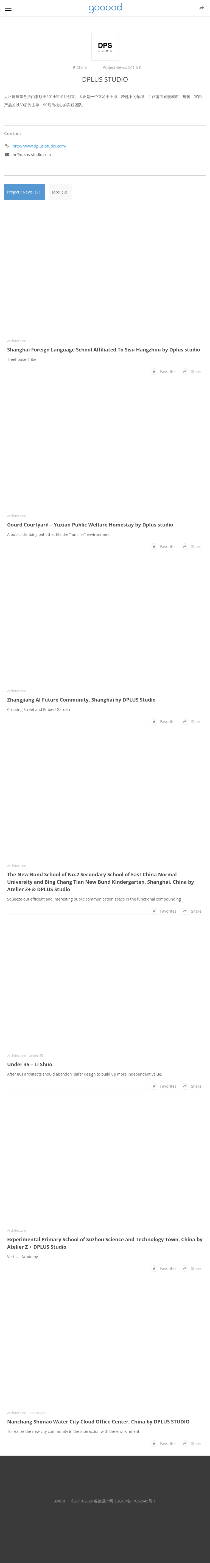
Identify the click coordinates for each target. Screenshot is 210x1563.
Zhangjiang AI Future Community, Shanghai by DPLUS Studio (81, 699)
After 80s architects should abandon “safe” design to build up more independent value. (84, 1074)
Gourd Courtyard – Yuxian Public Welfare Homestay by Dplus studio (90, 524)
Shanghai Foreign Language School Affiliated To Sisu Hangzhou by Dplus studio (103, 349)
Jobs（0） (60, 192)
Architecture (16, 341)
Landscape (37, 1413)
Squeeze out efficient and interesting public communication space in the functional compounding (94, 899)
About (59, 1501)
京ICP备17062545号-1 (136, 1501)
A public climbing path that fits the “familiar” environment (58, 534)
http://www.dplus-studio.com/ (39, 146)
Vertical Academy (22, 1256)
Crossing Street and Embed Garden (38, 709)
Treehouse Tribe (21, 359)
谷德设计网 (105, 8)
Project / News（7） (25, 192)
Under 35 (36, 1055)
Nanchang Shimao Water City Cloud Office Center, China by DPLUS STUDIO (98, 1421)
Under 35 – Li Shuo (29, 1064)
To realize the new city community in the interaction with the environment (73, 1431)
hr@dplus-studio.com (32, 154)
